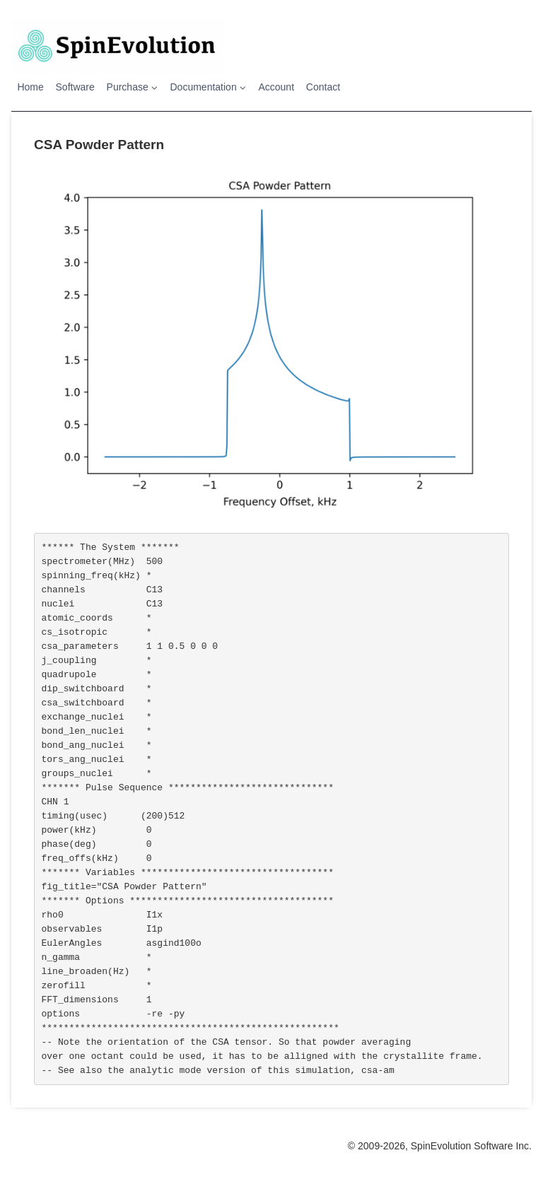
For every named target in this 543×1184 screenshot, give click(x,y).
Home (30, 87)
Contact (323, 87)
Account (276, 87)
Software (75, 87)
